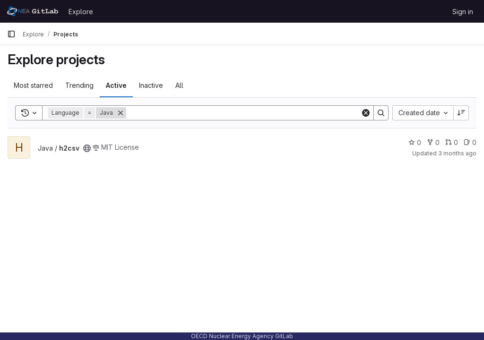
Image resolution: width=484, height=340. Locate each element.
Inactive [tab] (151, 85)
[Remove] (120, 113)
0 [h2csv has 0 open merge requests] (451, 142)
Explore (81, 12)
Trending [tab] (79, 85)
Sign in (462, 12)
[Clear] (366, 113)
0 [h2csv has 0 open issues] (470, 142)
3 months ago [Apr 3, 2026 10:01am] (457, 153)
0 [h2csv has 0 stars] (414, 142)
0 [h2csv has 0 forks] (433, 142)
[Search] (243, 113)
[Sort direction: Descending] (461, 112)
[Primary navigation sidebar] (11, 34)
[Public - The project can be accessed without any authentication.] (87, 148)
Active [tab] (116, 85)
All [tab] (179, 85)
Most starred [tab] (33, 85)
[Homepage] (33, 11)
